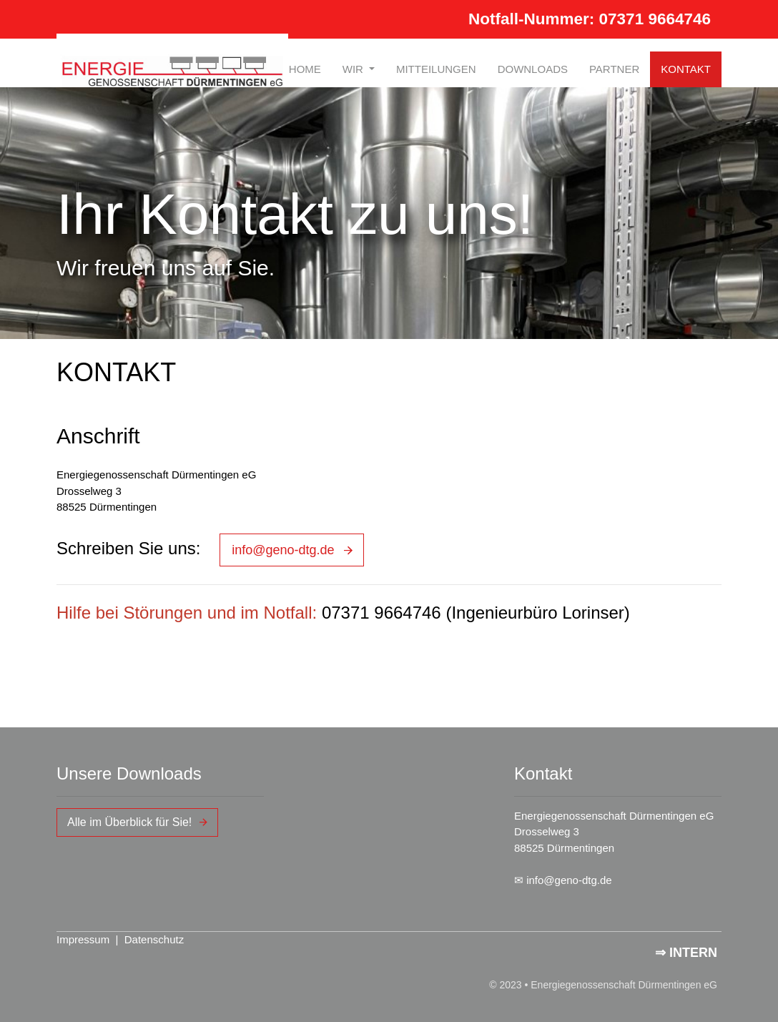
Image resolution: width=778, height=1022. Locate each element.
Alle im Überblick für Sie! (129, 822)
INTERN (693, 952)
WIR (354, 69)
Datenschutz (154, 939)
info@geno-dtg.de (283, 550)
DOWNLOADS (533, 69)
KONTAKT (686, 69)
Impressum (82, 939)
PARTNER (614, 69)
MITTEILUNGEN (436, 69)
